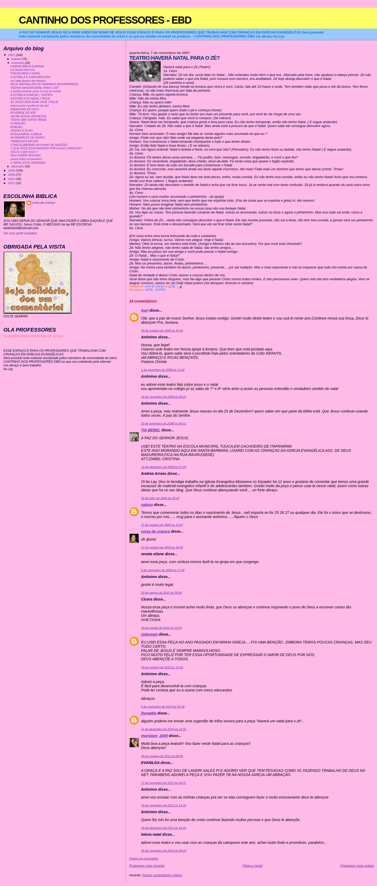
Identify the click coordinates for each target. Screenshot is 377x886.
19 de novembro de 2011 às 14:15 (163, 805)
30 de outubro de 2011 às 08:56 (162, 756)
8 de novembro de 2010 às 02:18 (163, 706)
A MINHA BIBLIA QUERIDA (27, 66)
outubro (16, 58)
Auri (144, 310)
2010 (12, 178)
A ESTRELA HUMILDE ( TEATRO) (31, 94)
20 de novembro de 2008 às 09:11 (163, 423)
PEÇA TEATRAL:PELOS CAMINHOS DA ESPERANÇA (44, 84)
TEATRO (160, 289)
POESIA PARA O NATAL (25, 73)
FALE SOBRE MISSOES (25, 155)
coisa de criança (155, 531)
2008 (12, 170)
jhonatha (149, 713)
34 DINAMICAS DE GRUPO (27, 137)
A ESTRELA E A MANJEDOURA (30, 77)
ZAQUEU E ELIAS (21, 130)
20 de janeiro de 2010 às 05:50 (161, 592)
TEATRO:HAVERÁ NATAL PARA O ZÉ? (34, 87)
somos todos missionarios (26, 159)
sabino (147, 505)
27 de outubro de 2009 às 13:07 (162, 524)
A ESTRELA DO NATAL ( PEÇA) (30, 98)
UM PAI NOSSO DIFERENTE (28, 116)
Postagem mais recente (147, 866)
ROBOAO (16, 127)
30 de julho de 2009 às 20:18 (160, 498)
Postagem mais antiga (357, 866)
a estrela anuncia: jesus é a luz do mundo (35, 91)
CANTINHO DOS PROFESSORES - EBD (105, 20)
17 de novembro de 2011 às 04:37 (163, 782)
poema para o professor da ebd (29, 105)
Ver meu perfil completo (20, 233)
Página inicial (252, 866)
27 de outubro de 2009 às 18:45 (162, 547)
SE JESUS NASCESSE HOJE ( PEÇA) (34, 102)
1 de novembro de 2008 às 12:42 (163, 369)
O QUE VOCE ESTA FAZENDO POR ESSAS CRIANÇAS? (46, 148)
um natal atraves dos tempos (28, 80)
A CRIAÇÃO (17, 123)
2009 (12, 174)
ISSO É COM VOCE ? (24, 152)
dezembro (18, 166)
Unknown (149, 634)
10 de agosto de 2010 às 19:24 (161, 627)
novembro (18, 62)
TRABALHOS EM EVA (24, 141)
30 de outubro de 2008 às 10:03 (162, 330)
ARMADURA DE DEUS (24, 109)
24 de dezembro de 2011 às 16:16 (163, 827)
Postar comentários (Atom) (162, 875)
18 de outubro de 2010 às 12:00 (162, 667)
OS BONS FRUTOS (22, 70)
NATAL (149, 289)
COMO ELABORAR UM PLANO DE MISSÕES (39, 145)
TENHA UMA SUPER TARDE (28, 119)
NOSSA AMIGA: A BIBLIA (26, 134)
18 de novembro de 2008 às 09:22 (163, 396)
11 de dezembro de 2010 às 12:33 (163, 729)
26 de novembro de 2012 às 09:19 (163, 850)
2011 (12, 183)
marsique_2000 (154, 736)
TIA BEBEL (150, 430)
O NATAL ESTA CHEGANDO (28, 162)
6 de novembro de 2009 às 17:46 (163, 570)
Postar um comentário (143, 858)
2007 (12, 55)
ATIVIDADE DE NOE (23, 112)
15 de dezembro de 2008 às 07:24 (163, 467)
